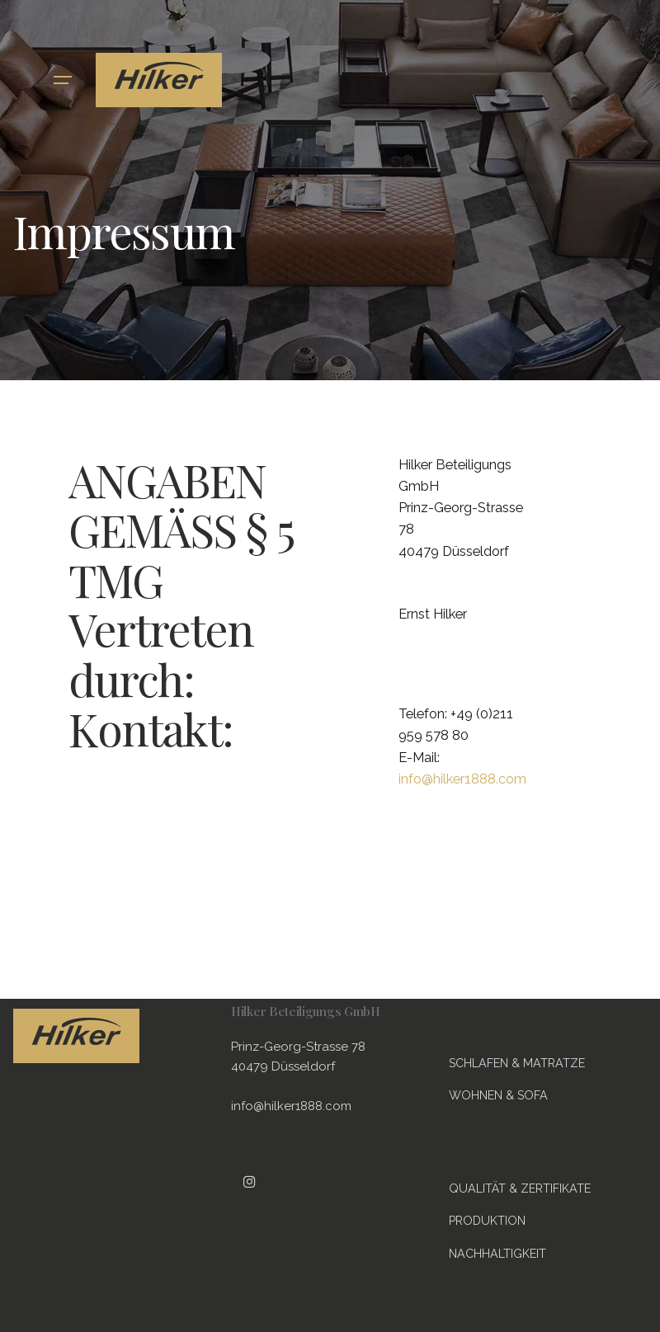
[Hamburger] (63, 80)
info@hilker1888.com (462, 779)
